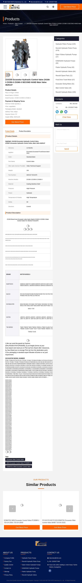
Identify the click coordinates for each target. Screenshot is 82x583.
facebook (49, 570)
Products (10, 23)
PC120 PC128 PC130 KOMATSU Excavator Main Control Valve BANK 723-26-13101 (59, 521)
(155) (66, 92)
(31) (65, 84)
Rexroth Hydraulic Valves (29, 575)
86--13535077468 (51, 2)
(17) (66, 56)
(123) (66, 44)
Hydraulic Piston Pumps (29, 558)
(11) (64, 75)
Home (4, 23)
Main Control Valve (18, 24)
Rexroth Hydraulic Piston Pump (31, 561)
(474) (66, 49)
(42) (65, 67)
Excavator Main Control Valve (15, 459)
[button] (35, 73)
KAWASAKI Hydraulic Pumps (30, 568)
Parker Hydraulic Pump (29, 571)
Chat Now (66, 117)
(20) (65, 62)
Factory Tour (8, 561)
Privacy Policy (8, 575)
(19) (63, 88)
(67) (65, 79)
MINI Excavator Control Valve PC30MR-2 (19, 463)
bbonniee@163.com (36, 2)
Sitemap (6, 571)
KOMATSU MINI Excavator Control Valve (19, 466)
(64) (66, 71)
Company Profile (9, 558)
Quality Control (8, 565)
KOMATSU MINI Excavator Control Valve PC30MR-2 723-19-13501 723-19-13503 (21, 521)
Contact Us (7, 568)
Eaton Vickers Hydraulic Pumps (31, 565)
